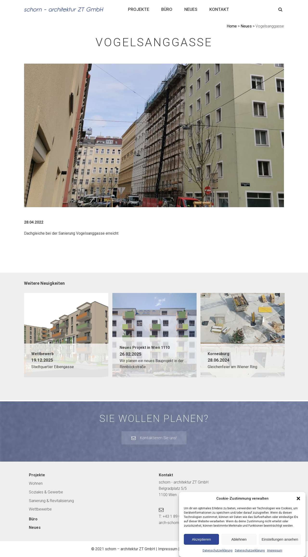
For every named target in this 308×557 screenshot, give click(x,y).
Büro (166, 9)
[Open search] (280, 9)
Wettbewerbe (40, 509)
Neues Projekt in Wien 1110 (145, 347)
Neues (190, 9)
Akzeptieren (201, 543)
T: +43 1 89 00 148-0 (176, 516)
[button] (298, 502)
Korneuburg (218, 353)
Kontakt (219, 9)
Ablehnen (238, 543)
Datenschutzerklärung (217, 554)
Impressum (274, 554)
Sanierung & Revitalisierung (51, 500)
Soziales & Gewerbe (46, 492)
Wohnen (36, 483)
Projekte (138, 9)
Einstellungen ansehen (280, 543)
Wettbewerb (42, 353)
